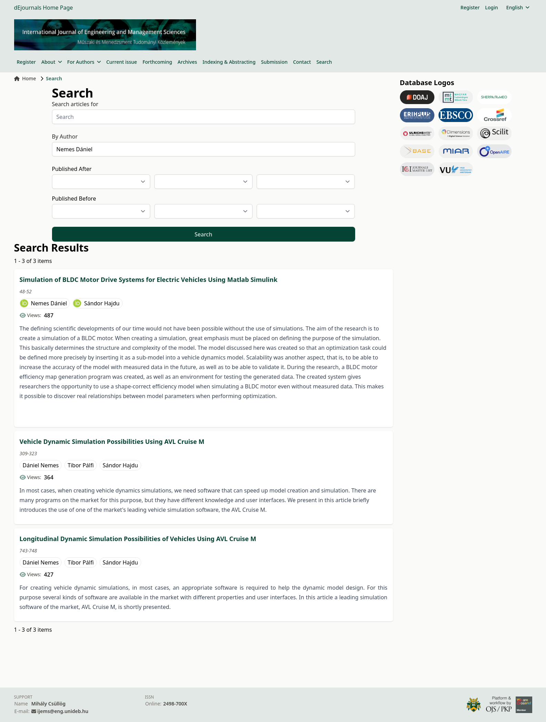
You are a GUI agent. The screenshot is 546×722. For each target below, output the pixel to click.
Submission (274, 62)
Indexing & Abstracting (229, 62)
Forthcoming (157, 62)
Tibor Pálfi (81, 465)
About (51, 62)
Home (25, 78)
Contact (302, 62)
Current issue (121, 62)
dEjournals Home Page (43, 7)
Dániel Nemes (41, 465)
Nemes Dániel (49, 303)
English (517, 7)
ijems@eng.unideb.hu (62, 711)
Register (470, 7)
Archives (187, 62)
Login (491, 7)
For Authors (84, 62)
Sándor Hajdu (102, 303)
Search (324, 62)
